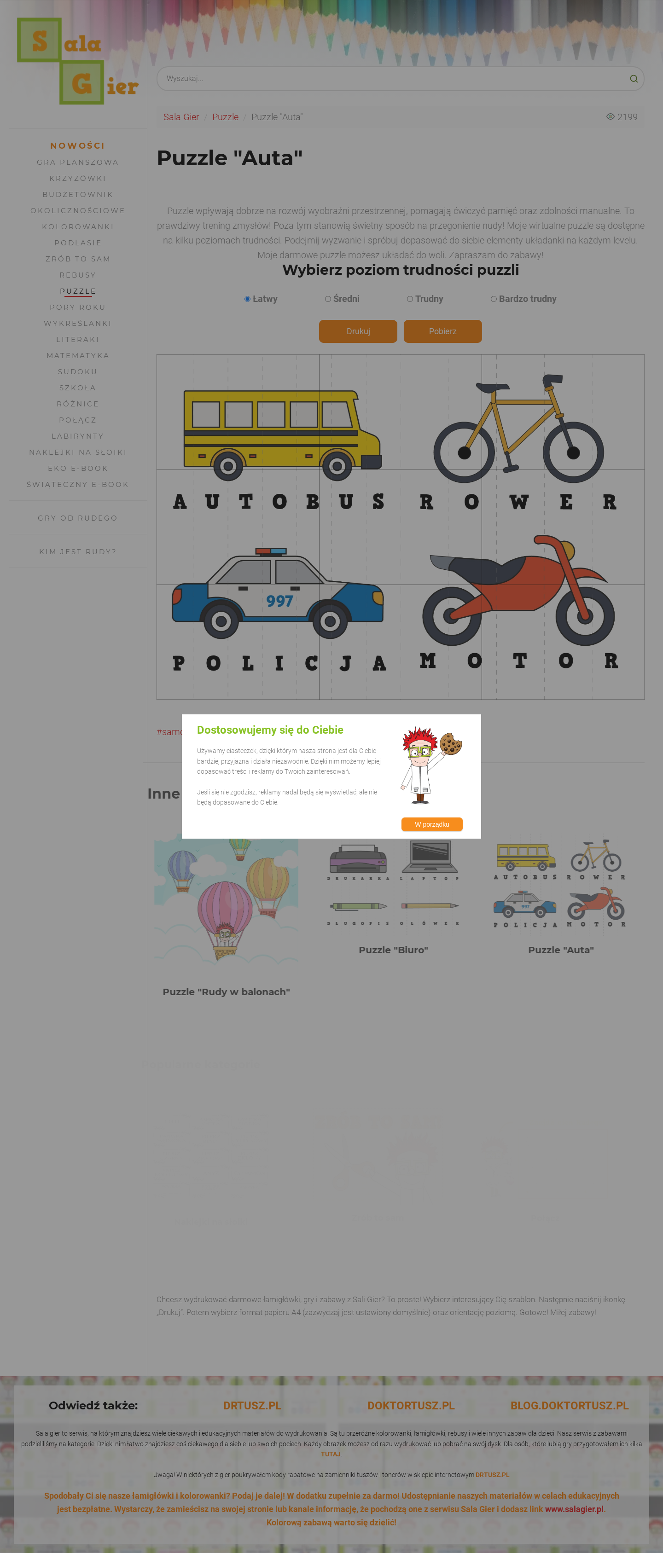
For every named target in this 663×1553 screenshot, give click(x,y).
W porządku (432, 824)
